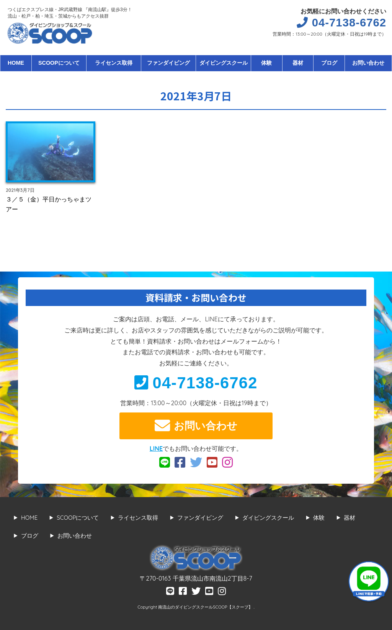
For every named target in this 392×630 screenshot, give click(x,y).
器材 (297, 63)
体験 (266, 63)
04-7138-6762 (195, 383)
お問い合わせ (368, 63)
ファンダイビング (168, 63)
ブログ (329, 63)
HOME (16, 63)
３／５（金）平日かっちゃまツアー (48, 204)
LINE (156, 448)
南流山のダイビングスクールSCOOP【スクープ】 (205, 607)
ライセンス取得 (113, 63)
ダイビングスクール (223, 63)
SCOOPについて (59, 63)
